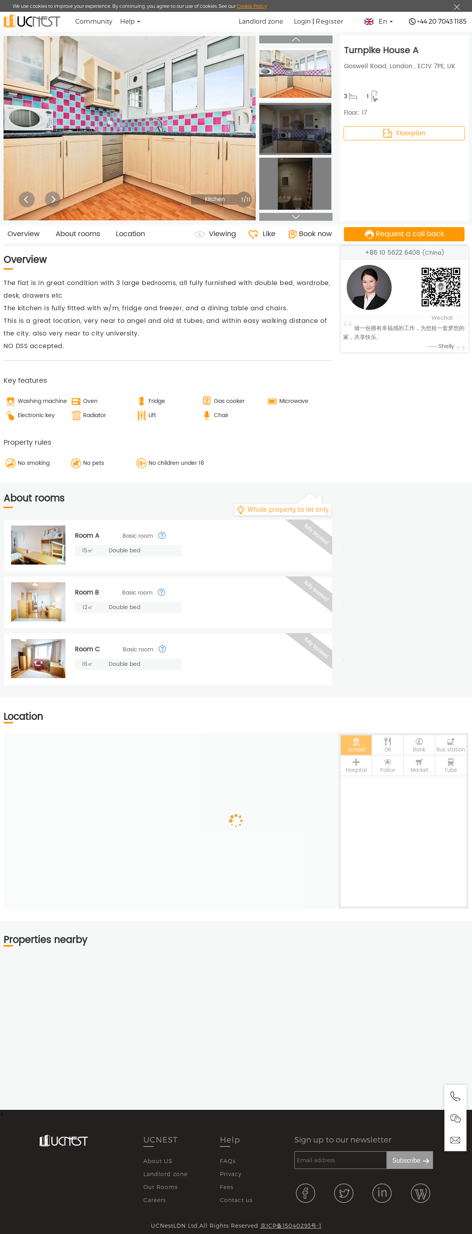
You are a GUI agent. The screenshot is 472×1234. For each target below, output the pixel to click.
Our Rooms (160, 1187)
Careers (154, 1200)
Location (130, 234)
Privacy (231, 1174)
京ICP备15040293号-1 (290, 1225)
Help (230, 1139)
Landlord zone (261, 21)
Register (330, 21)
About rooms (78, 234)
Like (269, 234)
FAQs (228, 1161)
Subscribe (406, 1160)
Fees (226, 1187)
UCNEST (160, 1139)
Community (93, 21)
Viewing (222, 234)
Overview (23, 234)
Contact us (236, 1200)
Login (302, 21)
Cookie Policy (252, 6)
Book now (315, 234)
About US (158, 1161)
